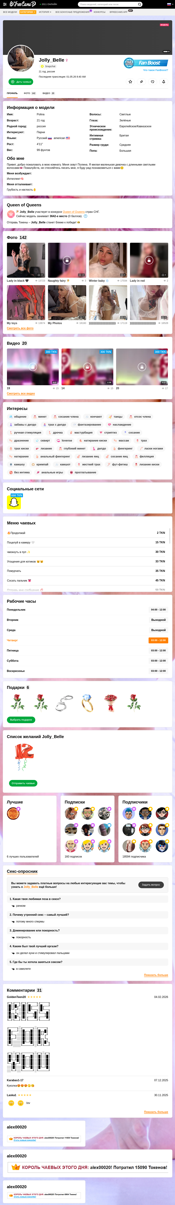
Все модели (10, 12)
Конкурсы (99, 12)
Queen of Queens (74, 211)
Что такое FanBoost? (155, 70)
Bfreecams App (119, 11)
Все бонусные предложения (73, 11)
